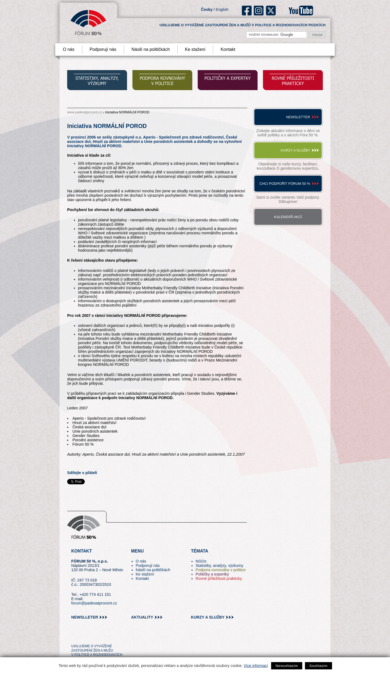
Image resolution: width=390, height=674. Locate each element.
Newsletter (298, 117)
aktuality (142, 617)
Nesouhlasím (286, 666)
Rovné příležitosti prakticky (219, 578)
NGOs (201, 561)
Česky (206, 9)
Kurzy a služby (295, 150)
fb (247, 10)
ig (259, 10)
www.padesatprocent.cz (84, 112)
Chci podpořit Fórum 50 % (284, 184)
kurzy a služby (208, 617)
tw (75, 636)
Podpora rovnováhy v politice (221, 570)
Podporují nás (103, 49)
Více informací (256, 665)
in (101, 636)
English (222, 9)
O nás (68, 49)
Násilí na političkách (150, 49)
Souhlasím (318, 666)
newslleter (84, 617)
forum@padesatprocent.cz (94, 603)
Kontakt (227, 49)
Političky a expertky (212, 574)
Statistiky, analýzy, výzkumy (219, 565)
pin (83, 636)
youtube (301, 10)
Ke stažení (195, 49)
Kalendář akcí (288, 217)
